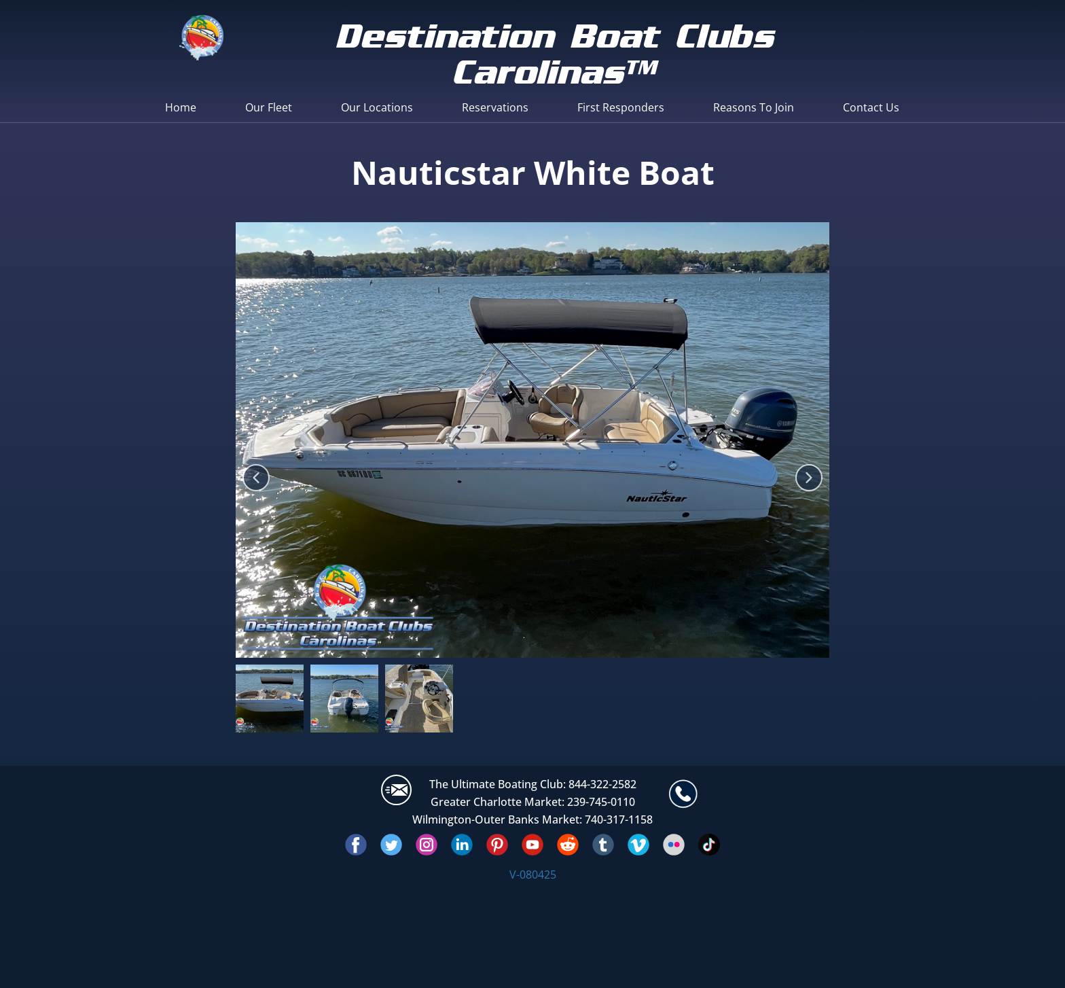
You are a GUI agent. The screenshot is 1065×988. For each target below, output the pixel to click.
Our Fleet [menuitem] (268, 107)
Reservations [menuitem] (495, 107)
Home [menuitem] (180, 107)
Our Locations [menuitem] (377, 107)
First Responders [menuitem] (620, 107)
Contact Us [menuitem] (871, 107)
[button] (256, 477)
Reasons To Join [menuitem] (753, 107)
